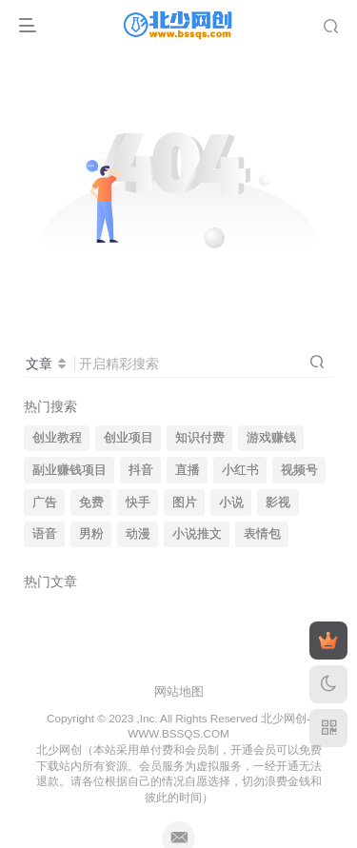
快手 (138, 502)
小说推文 (197, 534)
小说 (231, 502)
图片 (184, 502)
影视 (278, 502)
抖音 (141, 470)
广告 (44, 502)
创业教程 (57, 437)
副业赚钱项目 (69, 470)
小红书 (240, 470)
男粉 (91, 534)
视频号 (299, 470)
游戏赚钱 (271, 437)
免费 (91, 502)
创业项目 (128, 437)
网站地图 (179, 691)
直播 (187, 470)
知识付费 (200, 437)
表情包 (262, 534)
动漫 (138, 534)
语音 (44, 534)
